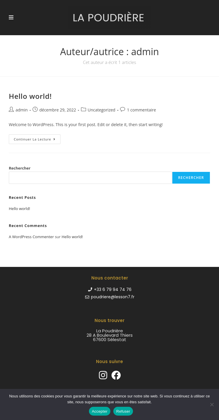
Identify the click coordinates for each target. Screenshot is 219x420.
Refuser (123, 411)
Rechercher (20, 168)
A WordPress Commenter (31, 236)
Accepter (99, 411)
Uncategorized (101, 110)
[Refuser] (212, 404)
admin (22, 110)
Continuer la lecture (37, 137)
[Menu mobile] (11, 17)
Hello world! (30, 96)
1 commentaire (141, 110)
